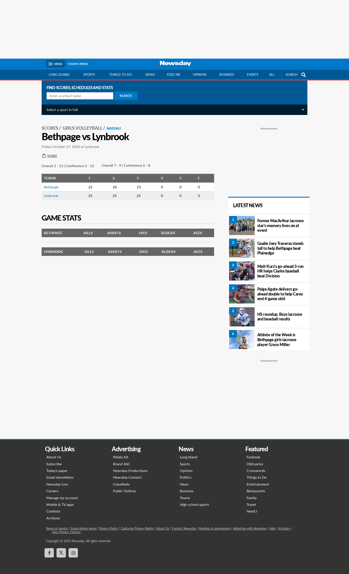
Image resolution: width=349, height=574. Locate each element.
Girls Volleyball (82, 127)
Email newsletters (60, 477)
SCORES (49, 127)
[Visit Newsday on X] (61, 553)
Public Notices (124, 491)
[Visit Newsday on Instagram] (73, 553)
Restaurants (256, 491)
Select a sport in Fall (61, 109)
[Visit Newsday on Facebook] (49, 553)
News (150, 74)
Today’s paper (56, 470)
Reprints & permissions (214, 528)
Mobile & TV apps (60, 504)
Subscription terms (84, 528)
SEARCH (296, 75)
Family (252, 498)
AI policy (284, 528)
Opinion (199, 74)
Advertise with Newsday (249, 528)
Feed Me (173, 74)
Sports (89, 74)
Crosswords (256, 470)
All (271, 74)
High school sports (194, 504)
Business (226, 74)
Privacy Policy (108, 528)
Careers (52, 491)
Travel (251, 504)
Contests (53, 511)
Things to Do (257, 477)
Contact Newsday (184, 528)
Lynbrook (50, 195)
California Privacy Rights (137, 528)
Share (49, 155)
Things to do (120, 74)
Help (272, 528)
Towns (185, 498)
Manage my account (62, 498)
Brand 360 (121, 464)
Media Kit (120, 457)
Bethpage (50, 186)
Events (252, 74)
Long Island (59, 74)
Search (125, 96)
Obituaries (255, 464)
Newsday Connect (127, 477)
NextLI (252, 511)
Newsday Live (57, 484)
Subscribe (54, 464)
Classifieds (121, 484)
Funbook (253, 457)
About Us (53, 457)
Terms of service (57, 528)
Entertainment (258, 484)
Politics (185, 477)
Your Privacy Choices (66, 532)
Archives (53, 518)
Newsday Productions (130, 470)
